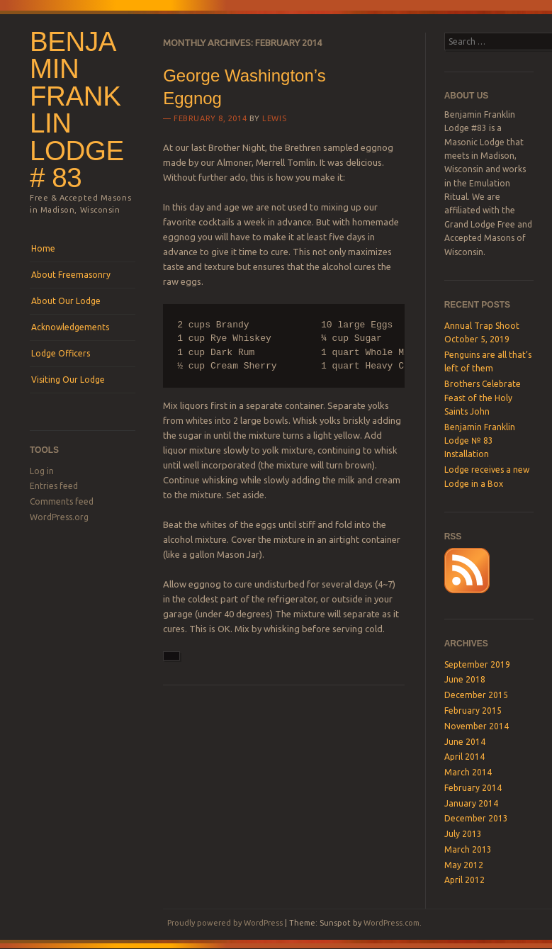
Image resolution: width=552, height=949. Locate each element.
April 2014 (464, 756)
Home (43, 248)
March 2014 (468, 772)
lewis (274, 118)
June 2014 (464, 741)
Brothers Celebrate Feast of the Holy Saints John (482, 397)
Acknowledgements (70, 327)
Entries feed (54, 485)
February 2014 (473, 787)
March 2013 (468, 849)
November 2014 (476, 726)
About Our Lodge (66, 300)
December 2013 (476, 818)
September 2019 (477, 664)
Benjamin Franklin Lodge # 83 (77, 109)
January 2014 (471, 803)
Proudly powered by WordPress (225, 923)
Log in (42, 471)
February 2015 (473, 710)
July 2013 (463, 833)
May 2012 (463, 865)
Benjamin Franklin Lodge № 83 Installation (479, 440)
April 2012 (464, 880)
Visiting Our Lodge (68, 379)
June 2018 (464, 679)
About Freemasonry (71, 274)
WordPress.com (391, 923)
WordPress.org (59, 517)
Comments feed (62, 501)
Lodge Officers (60, 353)
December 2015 (476, 695)
